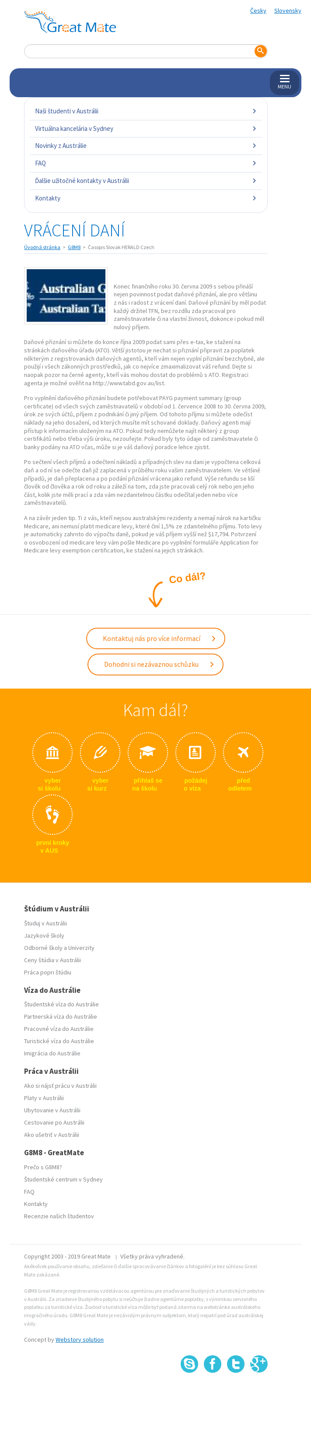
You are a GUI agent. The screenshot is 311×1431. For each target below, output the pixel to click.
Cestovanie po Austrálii (54, 1122)
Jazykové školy (44, 935)
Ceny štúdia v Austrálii (52, 960)
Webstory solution (80, 1339)
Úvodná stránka (42, 247)
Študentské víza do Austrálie (61, 1004)
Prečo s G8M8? (43, 1167)
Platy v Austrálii (44, 1098)
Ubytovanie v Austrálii (52, 1110)
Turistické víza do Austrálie (59, 1041)
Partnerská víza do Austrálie (60, 1016)
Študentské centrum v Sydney (63, 1179)
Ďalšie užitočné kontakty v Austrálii (145, 180)
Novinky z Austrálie (145, 145)
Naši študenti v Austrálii (145, 111)
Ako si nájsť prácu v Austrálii (60, 1086)
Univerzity (81, 948)
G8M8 (74, 247)
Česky (258, 10)
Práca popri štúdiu (47, 972)
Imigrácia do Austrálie (52, 1053)
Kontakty (145, 198)
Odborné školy (43, 948)
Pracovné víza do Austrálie (59, 1029)
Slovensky (287, 10)
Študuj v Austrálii (45, 923)
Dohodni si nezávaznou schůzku (159, 664)
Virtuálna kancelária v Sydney (145, 128)
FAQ (145, 163)
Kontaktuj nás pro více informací (160, 638)
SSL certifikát (236, 1392)
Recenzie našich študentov (59, 1216)
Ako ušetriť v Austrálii (51, 1135)
